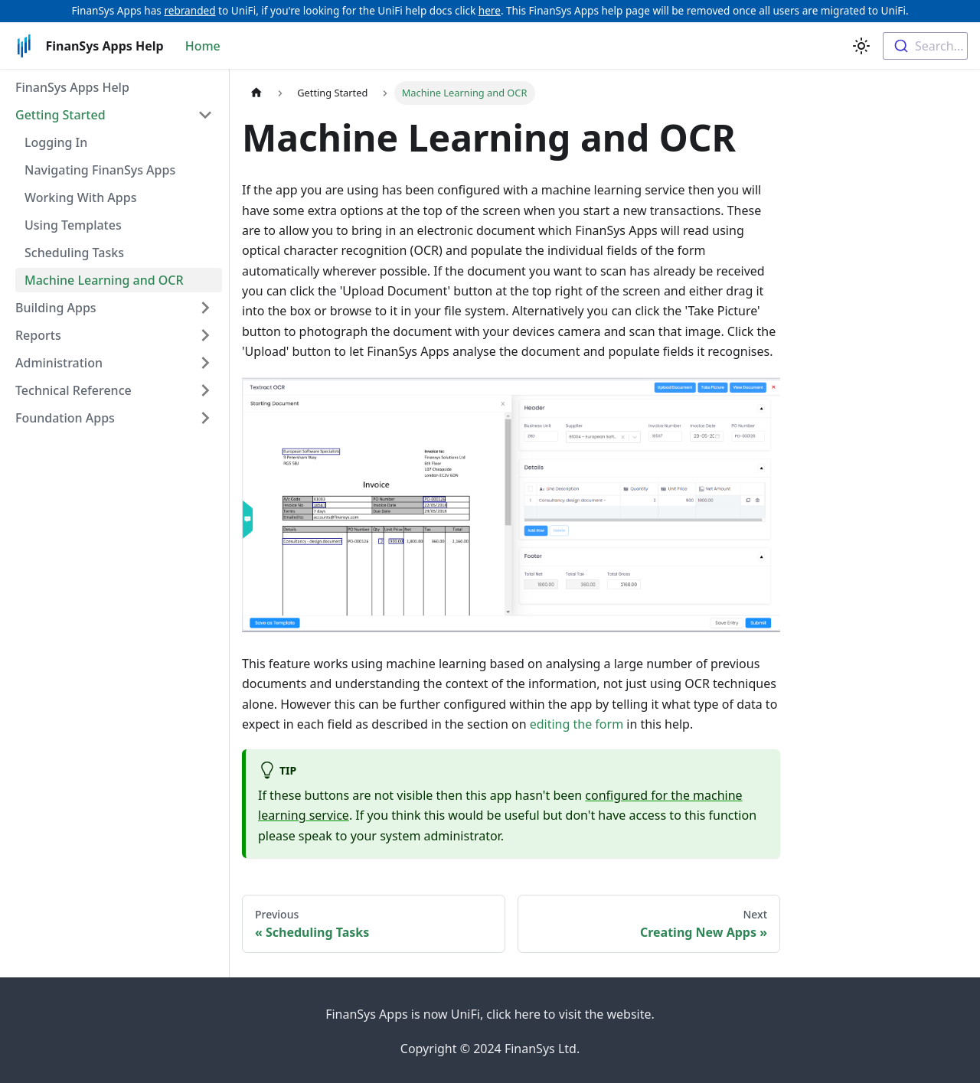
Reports (38, 335)
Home (202, 46)
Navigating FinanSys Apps (99, 169)
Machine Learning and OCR (104, 280)
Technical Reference (73, 390)
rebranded (189, 10)
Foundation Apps (65, 417)
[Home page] (256, 93)
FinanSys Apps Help (72, 87)
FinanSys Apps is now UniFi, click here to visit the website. (490, 1014)
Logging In (55, 142)
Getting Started (60, 114)
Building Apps (55, 307)
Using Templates (73, 225)
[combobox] (925, 46)
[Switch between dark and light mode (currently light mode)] (861, 46)
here (490, 10)
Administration (59, 362)
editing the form (576, 724)
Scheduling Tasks (74, 252)
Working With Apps (80, 197)
